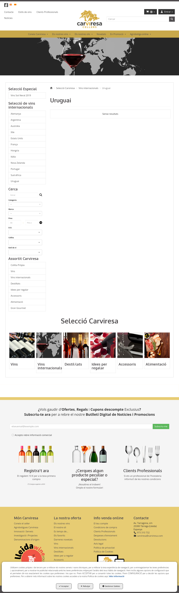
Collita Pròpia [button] (17, 265)
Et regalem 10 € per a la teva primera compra (36, 477)
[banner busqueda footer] (89, 454)
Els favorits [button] (59, 535)
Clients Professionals (142, 470)
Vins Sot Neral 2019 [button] (21, 95)
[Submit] (40, 222)
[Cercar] (172, 19)
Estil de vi (12, 247)
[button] (6, 5)
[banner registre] (36, 454)
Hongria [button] (15, 150)
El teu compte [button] (101, 523)
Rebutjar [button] (85, 586)
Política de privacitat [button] (104, 547)
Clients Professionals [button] (104, 531)
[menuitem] (12, 4)
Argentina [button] (16, 119)
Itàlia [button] (13, 156)
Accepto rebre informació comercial (32, 435)
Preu (10, 218)
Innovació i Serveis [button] (23, 531)
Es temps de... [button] (61, 531)
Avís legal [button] (98, 543)
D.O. (10, 227)
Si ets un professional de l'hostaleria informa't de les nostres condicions (142, 477)
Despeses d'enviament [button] (105, 535)
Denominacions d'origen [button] (26, 539)
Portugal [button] (15, 169)
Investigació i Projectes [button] (26, 535)
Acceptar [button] (64, 586)
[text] (138, 19)
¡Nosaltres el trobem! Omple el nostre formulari (89, 486)
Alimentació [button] (17, 301)
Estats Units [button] (17, 138)
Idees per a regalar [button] (63, 555)
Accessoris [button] (16, 295)
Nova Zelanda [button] (18, 162)
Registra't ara (36, 470)
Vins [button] (13, 271)
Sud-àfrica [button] (16, 175)
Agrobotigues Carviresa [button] (26, 527)
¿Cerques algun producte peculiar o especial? (89, 475)
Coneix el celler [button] (22, 523)
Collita (11, 237)
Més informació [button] (116, 576)
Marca (11, 209)
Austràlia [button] (15, 126)
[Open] (39, 232)
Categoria (12, 200)
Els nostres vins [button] (62, 523)
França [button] (14, 144)
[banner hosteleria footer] (142, 454)
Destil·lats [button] (15, 283)
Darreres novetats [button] (63, 539)
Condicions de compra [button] (105, 527)
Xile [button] (12, 132)
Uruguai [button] (15, 181)
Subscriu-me (160, 426)
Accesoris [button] (59, 559)
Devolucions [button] (100, 539)
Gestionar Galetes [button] (111, 586)
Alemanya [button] (16, 113)
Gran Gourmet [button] (18, 308)
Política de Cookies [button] (103, 551)
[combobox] (25, 204)
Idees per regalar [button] (19, 289)
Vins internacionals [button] (20, 277)
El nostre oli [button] (60, 527)
